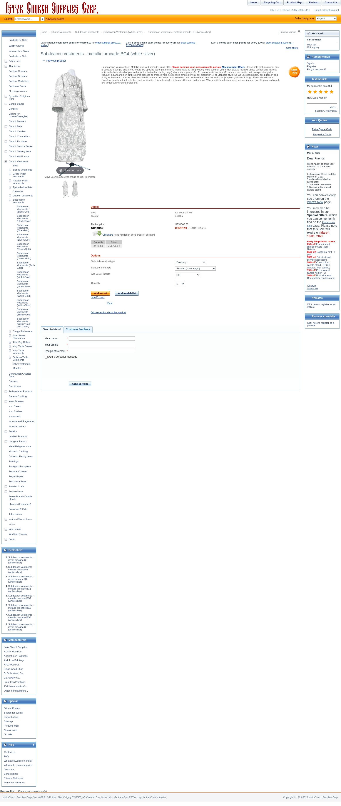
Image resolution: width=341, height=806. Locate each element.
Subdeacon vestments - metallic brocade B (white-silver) (20, 569)
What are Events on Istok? (18, 760)
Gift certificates (12, 708)
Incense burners (17, 426)
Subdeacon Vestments (87, 32)
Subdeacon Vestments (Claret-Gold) (24, 246)
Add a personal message (61, 356)
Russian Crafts (16, 486)
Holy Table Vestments (18, 351)
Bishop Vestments (22, 169)
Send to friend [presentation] (52, 329)
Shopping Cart (272, 2)
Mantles (17, 368)
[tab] (52, 329)
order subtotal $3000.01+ (279, 42)
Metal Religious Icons (20, 446)
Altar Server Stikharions (19, 336)
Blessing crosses (18, 91)
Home (44, 32)
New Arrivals (10, 730)
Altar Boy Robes (21, 342)
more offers (292, 48)
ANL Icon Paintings (14, 660)
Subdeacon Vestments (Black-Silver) (24, 218)
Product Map (294, 2)
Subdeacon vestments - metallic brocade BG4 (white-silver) (20, 617)
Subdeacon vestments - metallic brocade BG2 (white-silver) (20, 598)
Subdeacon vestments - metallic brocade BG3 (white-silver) (20, 608)
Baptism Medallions (19, 81)
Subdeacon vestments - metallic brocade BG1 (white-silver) (20, 589)
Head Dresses (16, 401)
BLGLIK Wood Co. (13, 673)
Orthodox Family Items (21, 456)
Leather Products (18, 436)
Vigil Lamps (15, 529)
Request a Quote (322, 134)
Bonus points (11, 773)
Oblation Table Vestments (20, 358)
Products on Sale (18, 40)
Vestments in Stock (19, 51)
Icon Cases (15, 406)
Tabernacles (15, 514)
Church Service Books (20, 146)
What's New (315, 202)
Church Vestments (61, 32)
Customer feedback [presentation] (78, 329)
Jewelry (13, 431)
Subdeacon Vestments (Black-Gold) (23, 209)
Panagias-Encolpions (20, 466)
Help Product (98, 297)
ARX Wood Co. (12, 664)
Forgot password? (316, 69)
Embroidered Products (20, 391)
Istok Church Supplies (15, 647)
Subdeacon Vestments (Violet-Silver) (24, 284)
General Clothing (18, 396)
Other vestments (21, 364)
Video (12, 524)
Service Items (16, 491)
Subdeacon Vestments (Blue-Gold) (23, 228)
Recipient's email (55, 351)
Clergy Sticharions (22, 331)
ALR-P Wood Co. (13, 651)
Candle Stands (16, 103)
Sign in (310, 63)
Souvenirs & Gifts (18, 509)
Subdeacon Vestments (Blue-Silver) (23, 237)
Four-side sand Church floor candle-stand (320, 276)
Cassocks (18, 191)
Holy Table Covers (22, 346)
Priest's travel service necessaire (319, 258)
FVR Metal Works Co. (15, 686)
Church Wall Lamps (19, 156)
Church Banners (17, 121)
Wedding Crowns (18, 534)
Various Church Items (20, 519)
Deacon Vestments (23, 195)
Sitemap (8, 721)
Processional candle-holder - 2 (318, 271)
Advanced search (55, 19)
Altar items (14, 66)
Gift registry (313, 47)
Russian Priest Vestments (20, 181)
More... (333, 107)
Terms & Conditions (14, 782)
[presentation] (90, 368)
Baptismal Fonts (17, 86)
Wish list (311, 44)
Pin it (109, 303)
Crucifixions (15, 386)
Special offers (11, 717)
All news (311, 286)
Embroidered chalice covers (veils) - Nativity (319, 247)
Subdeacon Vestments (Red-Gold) (26, 265)
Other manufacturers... (16, 690)
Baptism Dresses (18, 76)
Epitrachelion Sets (22, 187)
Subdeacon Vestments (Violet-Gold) (23, 274)
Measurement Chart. (233, 67)
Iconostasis (15, 416)
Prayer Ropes (16, 476)
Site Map (313, 2)
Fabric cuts (14, 61)
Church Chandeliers (19, 136)
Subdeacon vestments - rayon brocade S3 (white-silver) (20, 560)
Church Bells (15, 126)
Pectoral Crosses (18, 471)
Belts (15, 165)
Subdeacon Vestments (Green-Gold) (24, 256)
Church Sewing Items (20, 151)
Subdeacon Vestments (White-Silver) (123, 32)
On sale (8, 734)
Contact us (9, 752)
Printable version (288, 32)
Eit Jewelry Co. (12, 677)
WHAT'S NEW (16, 46)
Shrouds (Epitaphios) (20, 504)
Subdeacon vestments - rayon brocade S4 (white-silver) (20, 579)
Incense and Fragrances (22, 421)
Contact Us (331, 2)
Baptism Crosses (18, 71)
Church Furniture (18, 141)
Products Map (11, 725)
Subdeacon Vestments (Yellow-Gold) (24, 312)
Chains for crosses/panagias (18, 115)
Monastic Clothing (18, 451)
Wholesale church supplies (18, 765)
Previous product (54, 60)
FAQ (6, 756)
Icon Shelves (15, 411)
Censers (13, 108)
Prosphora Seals (17, 481)
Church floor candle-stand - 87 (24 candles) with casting (318, 265)
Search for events (13, 712)
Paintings (13, 461)
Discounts (9, 769)
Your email (51, 344)
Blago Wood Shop (13, 669)
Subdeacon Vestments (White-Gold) (23, 293)
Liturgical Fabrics (18, 441)
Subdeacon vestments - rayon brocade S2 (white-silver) (20, 627)
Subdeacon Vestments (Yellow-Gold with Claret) (23, 322)
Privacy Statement (13, 778)
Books (12, 539)
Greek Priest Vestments (19, 175)
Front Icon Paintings (14, 682)
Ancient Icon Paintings (16, 656)
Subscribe (312, 288)
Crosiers (13, 381)
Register (311, 66)
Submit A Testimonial (326, 110)
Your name (51, 338)
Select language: (316, 18)
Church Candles (17, 131)
